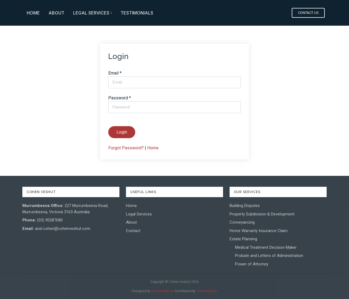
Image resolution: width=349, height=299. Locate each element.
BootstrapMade (162, 291)
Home (162, 13)
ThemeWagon (207, 291)
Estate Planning (243, 238)
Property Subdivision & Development (262, 214)
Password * (119, 97)
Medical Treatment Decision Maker (266, 247)
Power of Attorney (251, 264)
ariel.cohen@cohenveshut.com (62, 228)
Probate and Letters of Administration (269, 255)
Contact (133, 230)
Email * (115, 73)
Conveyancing (242, 222)
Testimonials (266, 13)
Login (121, 132)
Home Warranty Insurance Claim (259, 230)
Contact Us (309, 13)
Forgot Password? (126, 147)
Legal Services (221, 13)
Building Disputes (245, 205)
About (186, 13)
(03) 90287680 (50, 220)
